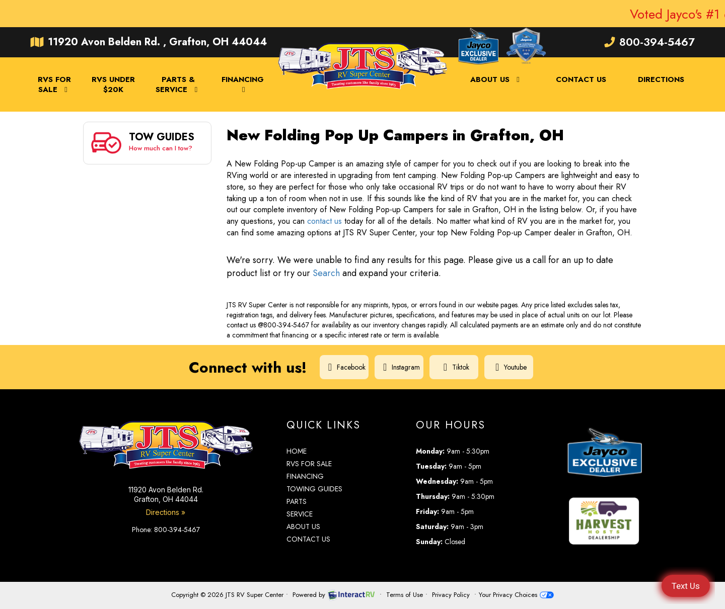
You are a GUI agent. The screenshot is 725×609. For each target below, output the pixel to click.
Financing (243, 84)
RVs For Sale (54, 84)
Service (299, 514)
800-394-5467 (649, 42)
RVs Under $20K (113, 84)
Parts (296, 501)
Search (326, 273)
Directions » (165, 512)
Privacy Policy (451, 594)
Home (296, 451)
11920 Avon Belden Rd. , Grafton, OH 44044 (148, 42)
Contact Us (581, 79)
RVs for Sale (309, 464)
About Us (496, 79)
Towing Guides (314, 489)
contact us (324, 221)
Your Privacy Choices (516, 594)
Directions (661, 79)
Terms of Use (404, 594)
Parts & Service (178, 84)
